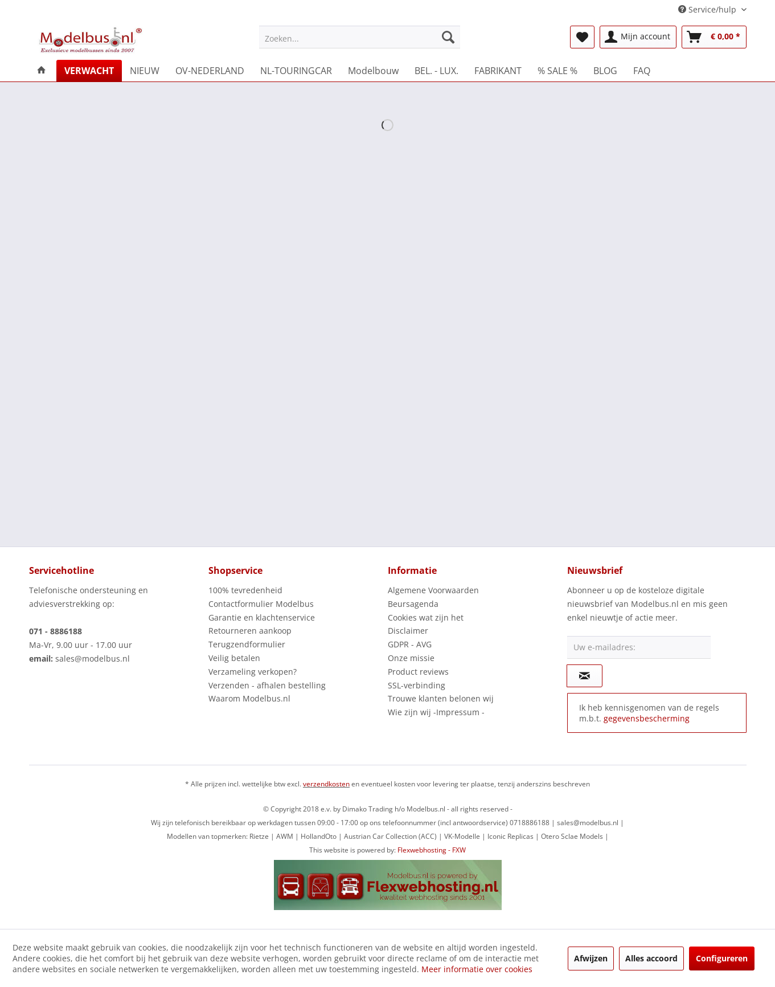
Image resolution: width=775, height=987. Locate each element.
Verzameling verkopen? (252, 671)
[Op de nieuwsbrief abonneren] (584, 675)
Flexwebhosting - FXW (431, 850)
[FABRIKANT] (498, 70)
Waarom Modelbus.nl (249, 698)
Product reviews (418, 671)
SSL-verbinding (416, 685)
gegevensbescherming (647, 718)
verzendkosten (326, 784)
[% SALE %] (557, 70)
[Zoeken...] (359, 37)
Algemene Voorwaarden (433, 590)
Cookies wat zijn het (426, 617)
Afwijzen (591, 958)
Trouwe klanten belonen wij (441, 698)
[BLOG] (605, 70)
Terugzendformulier (246, 644)
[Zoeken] (448, 37)
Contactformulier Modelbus (261, 603)
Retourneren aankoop (250, 630)
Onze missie (411, 657)
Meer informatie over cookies (476, 969)
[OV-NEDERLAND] (209, 70)
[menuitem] (359, 37)
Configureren (722, 958)
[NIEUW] (144, 70)
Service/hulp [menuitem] (708, 9)
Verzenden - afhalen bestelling (267, 685)
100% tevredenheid (245, 590)
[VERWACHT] (89, 70)
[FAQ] (641, 70)
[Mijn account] (638, 37)
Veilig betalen (234, 657)
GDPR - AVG (410, 644)
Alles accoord (651, 958)
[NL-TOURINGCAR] (296, 70)
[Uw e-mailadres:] (639, 647)
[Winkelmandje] (714, 37)
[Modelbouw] (373, 70)
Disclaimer (408, 630)
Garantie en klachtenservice (261, 617)
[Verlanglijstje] (582, 37)
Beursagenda (413, 603)
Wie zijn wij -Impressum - (436, 712)
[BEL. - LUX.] (436, 70)
